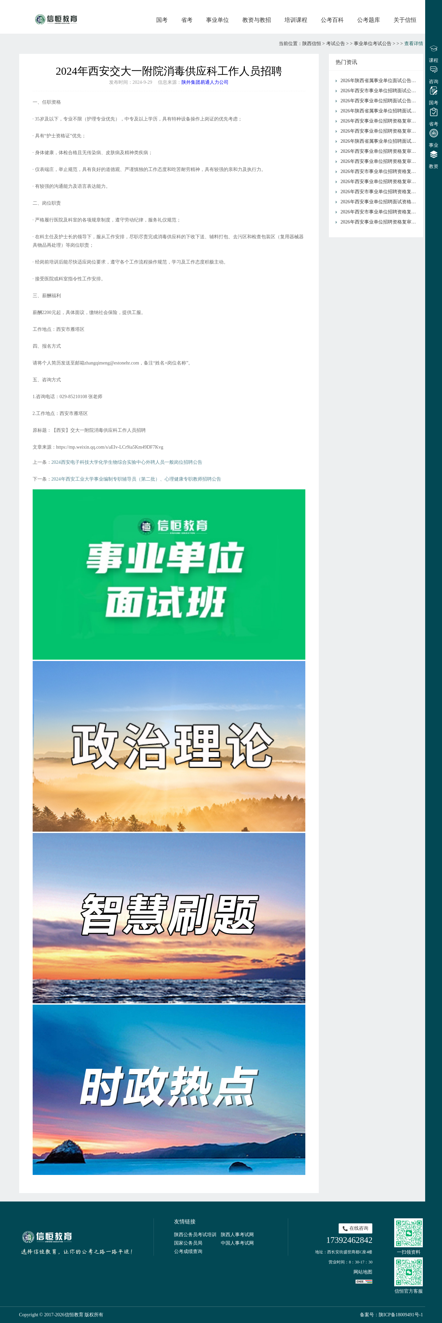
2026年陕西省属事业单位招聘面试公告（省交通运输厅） (380, 110)
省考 (187, 20)
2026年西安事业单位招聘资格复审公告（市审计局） (380, 181)
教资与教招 (256, 20)
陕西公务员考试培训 (195, 1234)
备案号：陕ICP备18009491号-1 (391, 1314)
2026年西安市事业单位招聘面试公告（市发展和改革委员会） (380, 90)
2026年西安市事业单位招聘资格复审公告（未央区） (380, 191)
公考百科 (332, 20)
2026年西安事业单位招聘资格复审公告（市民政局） (380, 131)
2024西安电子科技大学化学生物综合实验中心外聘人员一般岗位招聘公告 (127, 462)
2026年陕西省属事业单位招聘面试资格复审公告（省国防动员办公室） (380, 141)
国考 (162, 20)
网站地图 (362, 1272)
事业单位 (217, 20)
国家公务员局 (188, 1243)
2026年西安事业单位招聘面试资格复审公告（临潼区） (380, 201)
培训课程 (295, 20)
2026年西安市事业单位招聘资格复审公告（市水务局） (380, 211)
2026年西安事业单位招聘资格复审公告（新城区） (380, 151)
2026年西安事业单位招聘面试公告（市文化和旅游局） (380, 100)
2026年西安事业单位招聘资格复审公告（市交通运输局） (380, 221)
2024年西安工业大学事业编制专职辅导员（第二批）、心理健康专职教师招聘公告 (136, 479)
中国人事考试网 (237, 1243)
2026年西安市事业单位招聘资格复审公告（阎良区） (380, 171)
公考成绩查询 (188, 1251)
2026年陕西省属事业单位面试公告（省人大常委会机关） (380, 80)
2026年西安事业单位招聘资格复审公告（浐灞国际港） (380, 161)
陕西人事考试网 (237, 1234)
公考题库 (368, 20)
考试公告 (335, 43)
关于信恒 (405, 20)
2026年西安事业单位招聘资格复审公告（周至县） (380, 121)
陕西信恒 (311, 43)
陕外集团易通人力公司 (205, 82)
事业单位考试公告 (373, 43)
